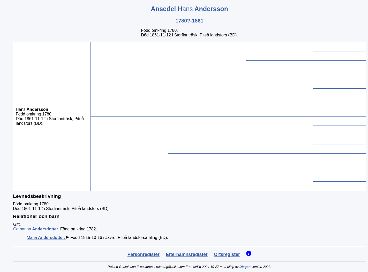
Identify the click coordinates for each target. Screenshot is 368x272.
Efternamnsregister (186, 254)
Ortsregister (227, 254)
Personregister (143, 254)
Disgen (245, 267)
